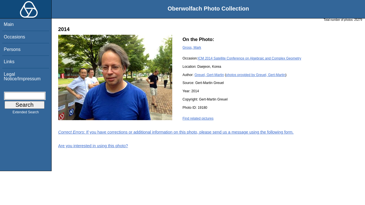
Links (9, 61)
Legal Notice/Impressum (22, 76)
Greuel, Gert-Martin (209, 75)
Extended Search (26, 113)
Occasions (14, 36)
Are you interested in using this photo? (93, 146)
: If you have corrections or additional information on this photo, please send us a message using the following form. (176, 132)
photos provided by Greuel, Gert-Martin (255, 75)
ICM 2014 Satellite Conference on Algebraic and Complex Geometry (249, 58)
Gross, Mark (191, 48)
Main (9, 24)
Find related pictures (198, 118)
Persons (12, 49)
